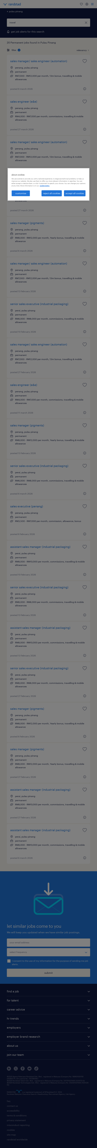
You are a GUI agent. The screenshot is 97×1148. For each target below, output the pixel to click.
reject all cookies (51, 193)
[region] (48, 184)
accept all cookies (74, 193)
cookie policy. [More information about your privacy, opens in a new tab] (45, 186)
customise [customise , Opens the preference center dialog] (20, 193)
